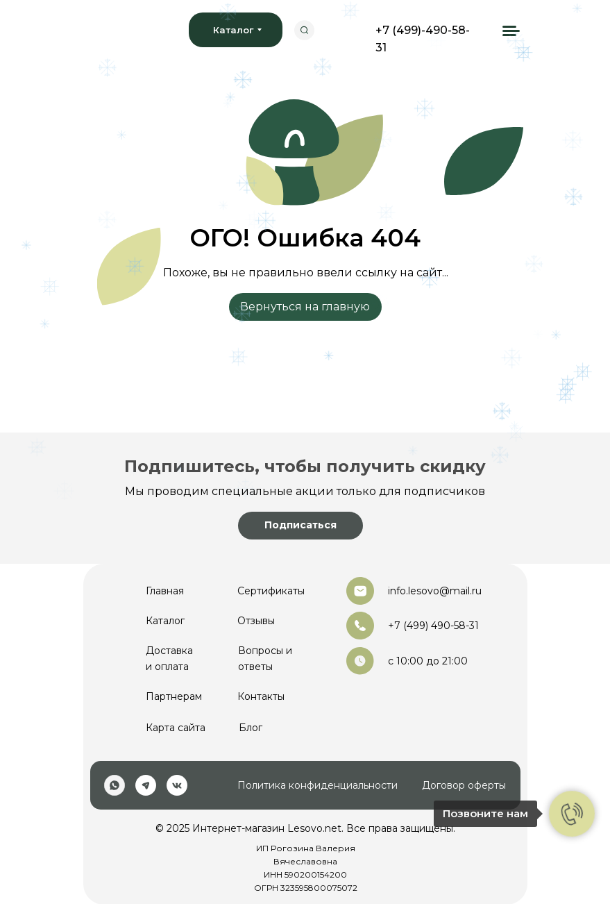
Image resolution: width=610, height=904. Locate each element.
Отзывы (256, 620)
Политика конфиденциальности (317, 785)
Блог (250, 727)
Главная (165, 591)
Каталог (165, 620)
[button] (300, 525)
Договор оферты (464, 785)
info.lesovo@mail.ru (435, 591)
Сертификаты (271, 591)
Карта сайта (175, 727)
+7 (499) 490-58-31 (433, 625)
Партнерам (174, 696)
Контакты (261, 696)
